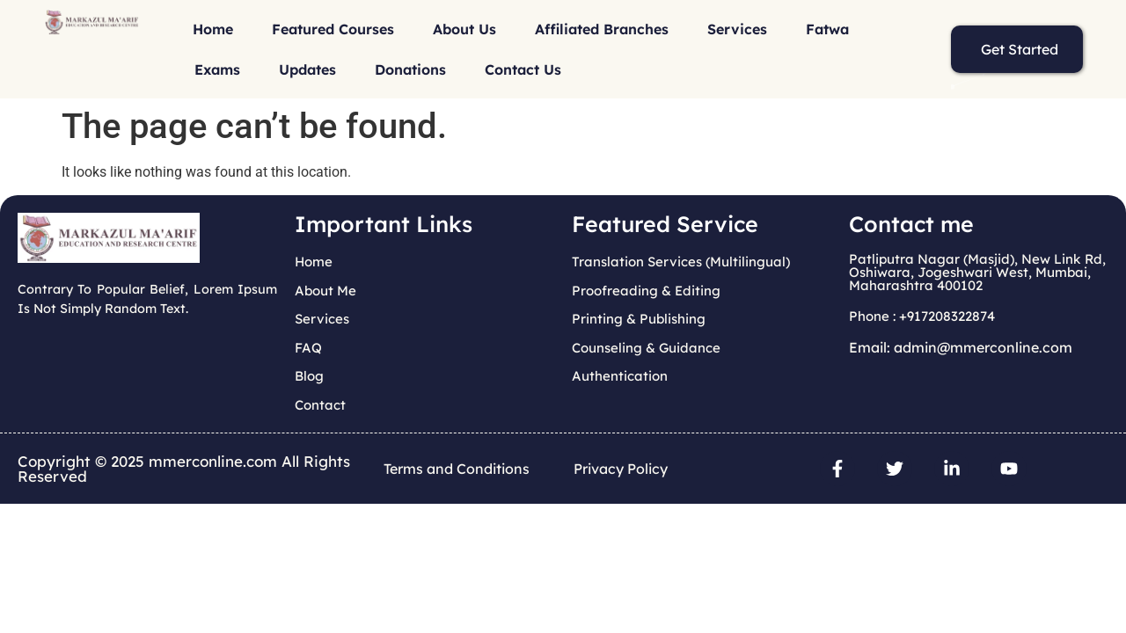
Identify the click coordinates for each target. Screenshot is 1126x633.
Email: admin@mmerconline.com (960, 347)
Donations (410, 69)
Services (737, 29)
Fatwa (827, 29)
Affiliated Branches (602, 29)
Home (213, 29)
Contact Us (523, 69)
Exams (217, 69)
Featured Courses (333, 29)
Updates (307, 69)
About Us (464, 29)
